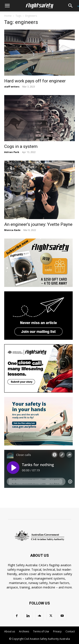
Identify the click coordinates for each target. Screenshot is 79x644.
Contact (70, 631)
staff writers (11, 86)
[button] (7, 5)
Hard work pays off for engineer (35, 80)
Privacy (57, 631)
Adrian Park (11, 152)
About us (9, 631)
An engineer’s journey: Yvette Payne (38, 224)
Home (8, 16)
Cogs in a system (20, 146)
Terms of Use (41, 631)
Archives (24, 631)
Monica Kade (12, 230)
